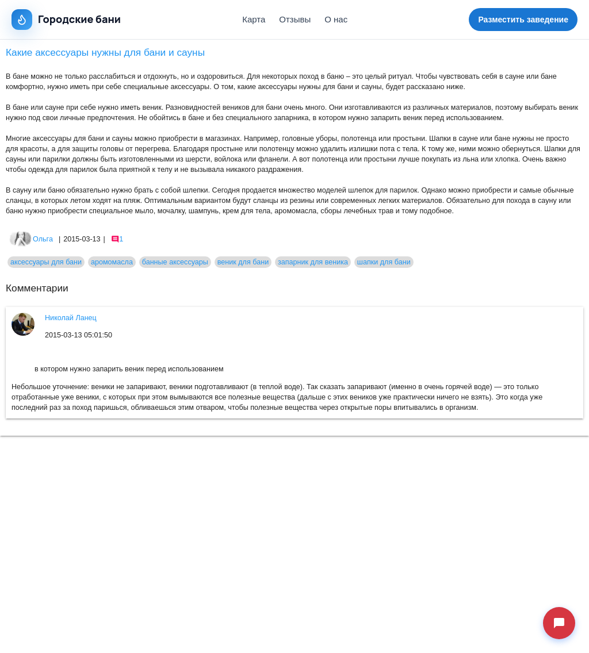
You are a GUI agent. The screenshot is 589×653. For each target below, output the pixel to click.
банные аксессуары (175, 262)
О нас (335, 19)
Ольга (31, 239)
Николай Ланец (71, 318)
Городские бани (66, 19)
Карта (253, 19)
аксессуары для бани (46, 262)
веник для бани (243, 262)
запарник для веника (313, 262)
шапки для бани (384, 262)
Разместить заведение (523, 19)
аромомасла (112, 262)
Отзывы (295, 19)
